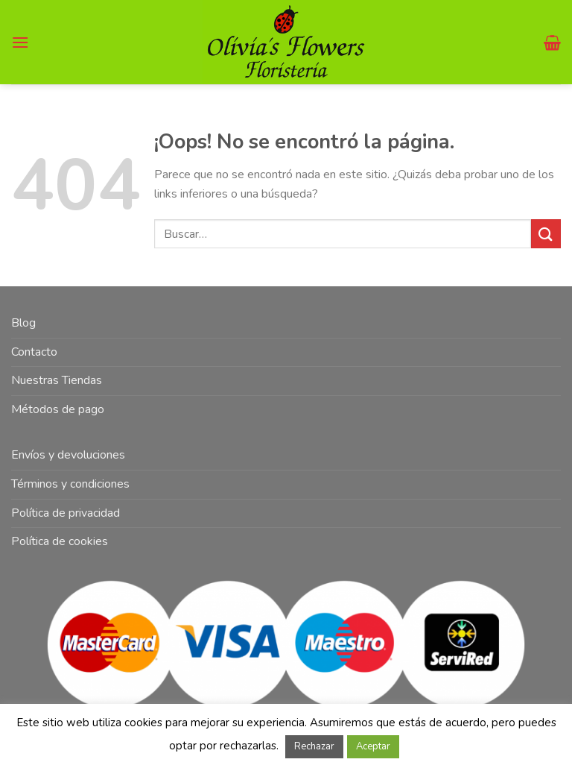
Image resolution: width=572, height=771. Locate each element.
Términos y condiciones (70, 484)
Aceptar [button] (373, 746)
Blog (23, 323)
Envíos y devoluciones (68, 455)
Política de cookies (59, 541)
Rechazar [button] (314, 746)
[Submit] (546, 233)
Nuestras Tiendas (56, 380)
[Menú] (20, 42)
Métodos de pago (57, 409)
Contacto (34, 352)
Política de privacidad (65, 513)
